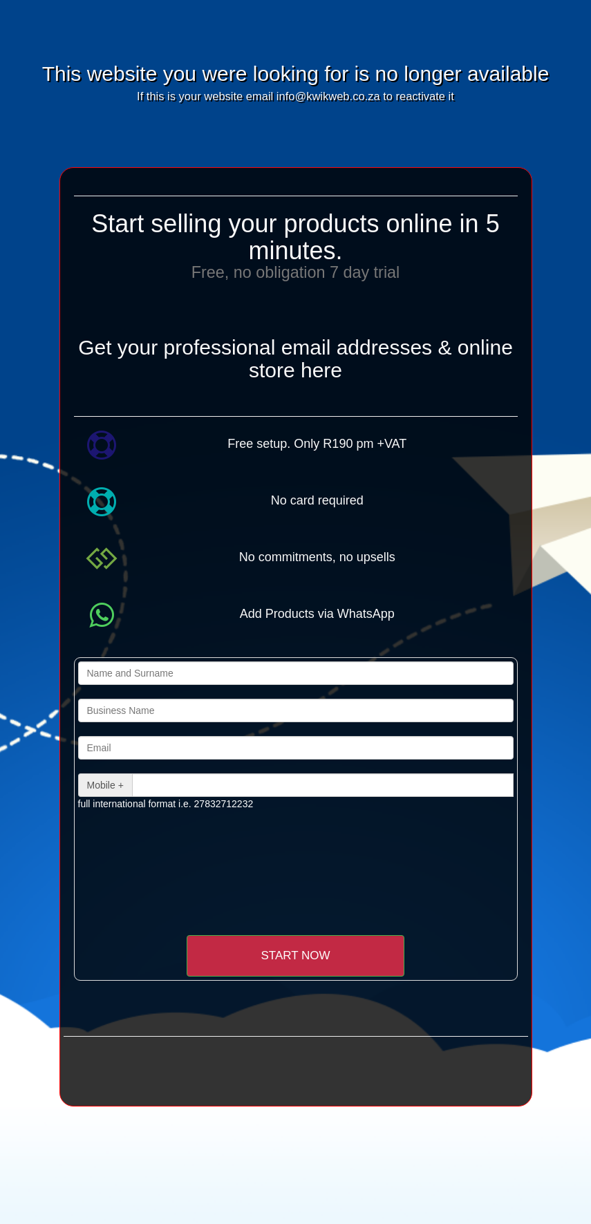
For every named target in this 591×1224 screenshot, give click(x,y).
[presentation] (193, 851)
